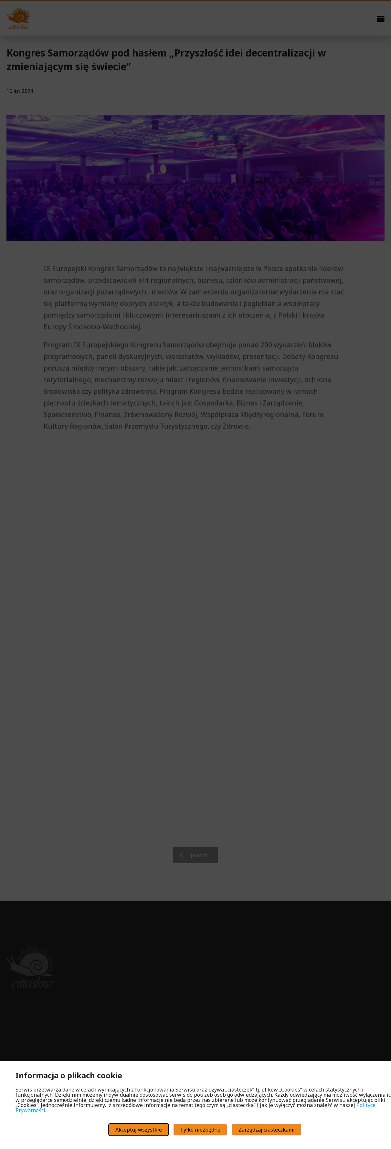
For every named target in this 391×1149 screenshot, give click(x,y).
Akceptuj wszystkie (138, 1129)
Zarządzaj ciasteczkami (266, 1129)
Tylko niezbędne (200, 1129)
